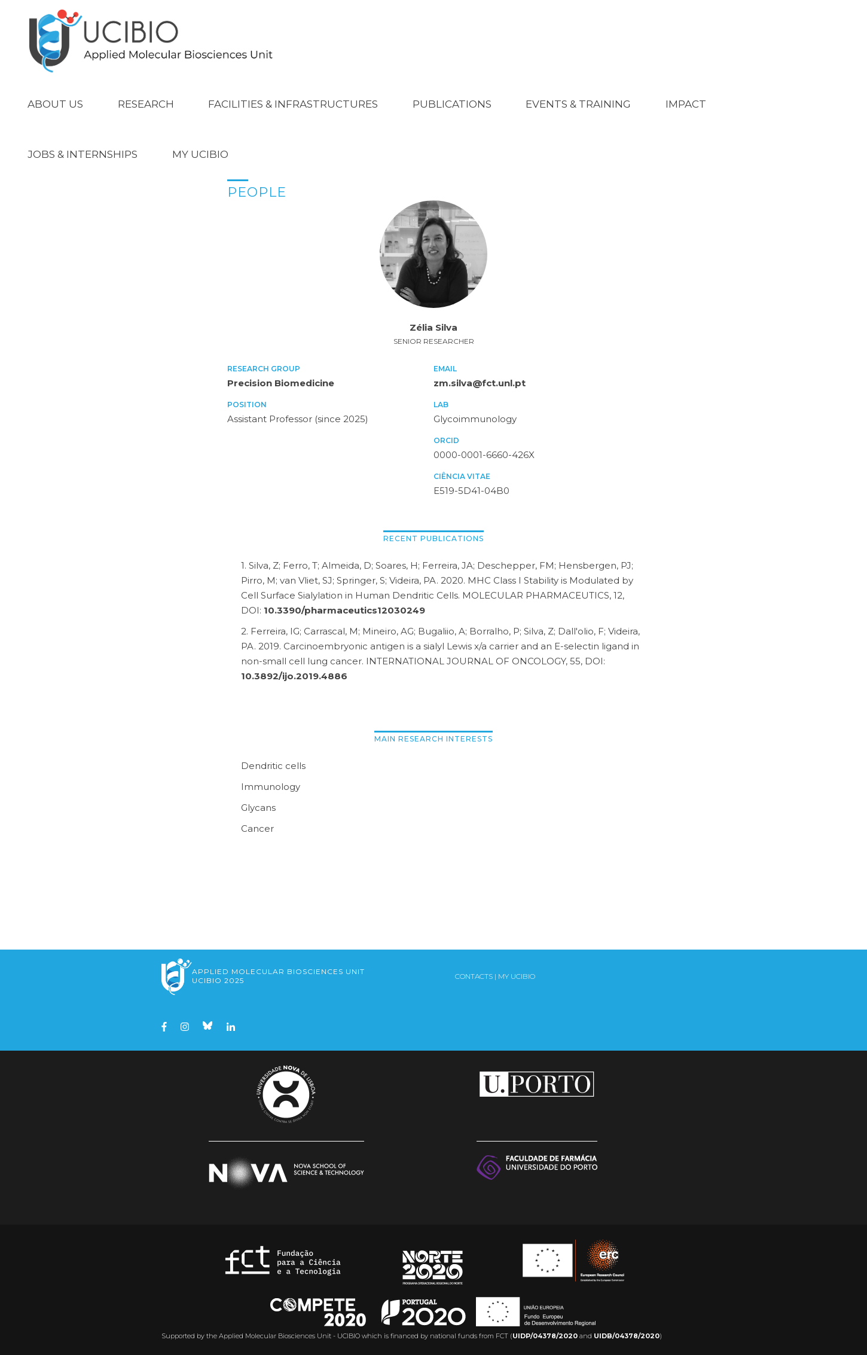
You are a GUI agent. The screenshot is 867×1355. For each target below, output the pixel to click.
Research (146, 103)
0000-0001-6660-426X (484, 453)
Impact (685, 103)
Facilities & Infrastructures (293, 103)
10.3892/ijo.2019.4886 (294, 674)
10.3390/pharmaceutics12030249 (344, 609)
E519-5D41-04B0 (471, 489)
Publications (452, 103)
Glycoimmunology (475, 417)
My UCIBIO (200, 153)
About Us (55, 103)
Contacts (474, 975)
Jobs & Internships (83, 153)
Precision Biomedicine (280, 381)
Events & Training (578, 103)
